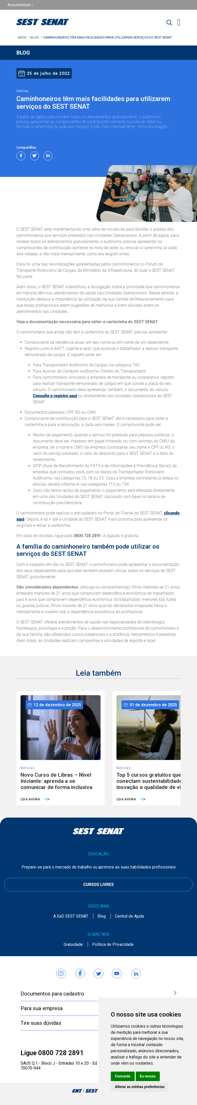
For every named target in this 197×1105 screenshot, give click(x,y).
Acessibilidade (20, 5)
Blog (35, 37)
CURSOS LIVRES (98, 884)
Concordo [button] (123, 1076)
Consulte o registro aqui (55, 395)
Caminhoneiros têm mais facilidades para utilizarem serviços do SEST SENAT (107, 37)
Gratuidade (73, 944)
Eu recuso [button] (148, 1076)
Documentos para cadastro (98, 994)
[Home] (49, 22)
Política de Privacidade (113, 944)
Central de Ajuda (129, 916)
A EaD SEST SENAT (70, 916)
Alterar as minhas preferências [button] (139, 1087)
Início (22, 37)
